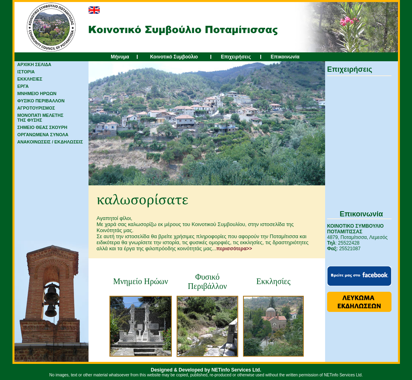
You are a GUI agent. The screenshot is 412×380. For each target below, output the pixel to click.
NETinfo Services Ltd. (236, 370)
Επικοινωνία (285, 57)
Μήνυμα (120, 57)
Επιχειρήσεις (236, 57)
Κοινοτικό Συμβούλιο (174, 57)
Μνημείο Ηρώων (140, 281)
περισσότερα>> (234, 248)
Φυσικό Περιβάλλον (207, 281)
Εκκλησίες (273, 281)
